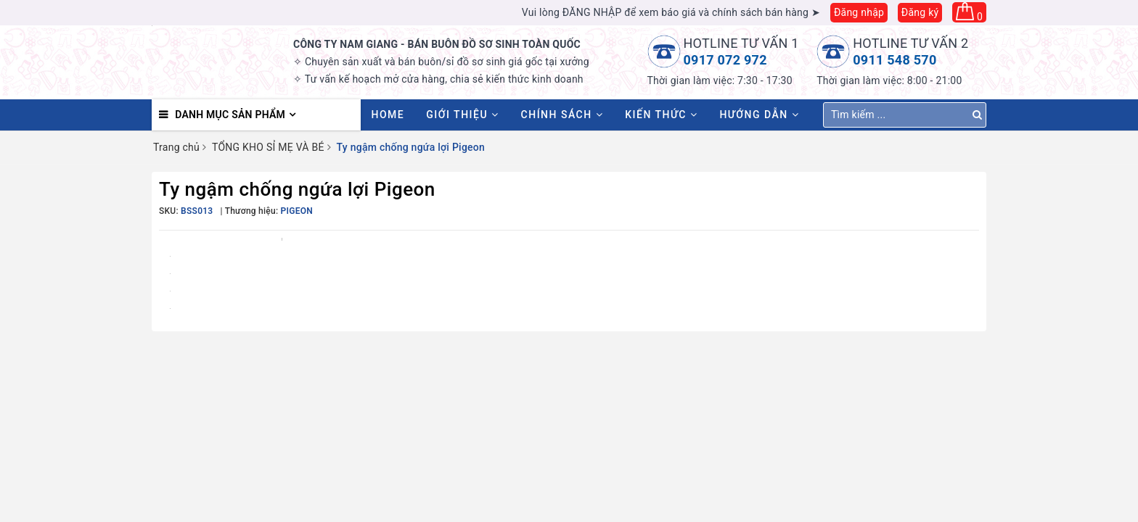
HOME (388, 114)
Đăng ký (920, 12)
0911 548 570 (894, 59)
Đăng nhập (859, 12)
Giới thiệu (462, 114)
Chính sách (562, 114)
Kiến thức (661, 114)
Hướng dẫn (759, 114)
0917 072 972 (725, 59)
